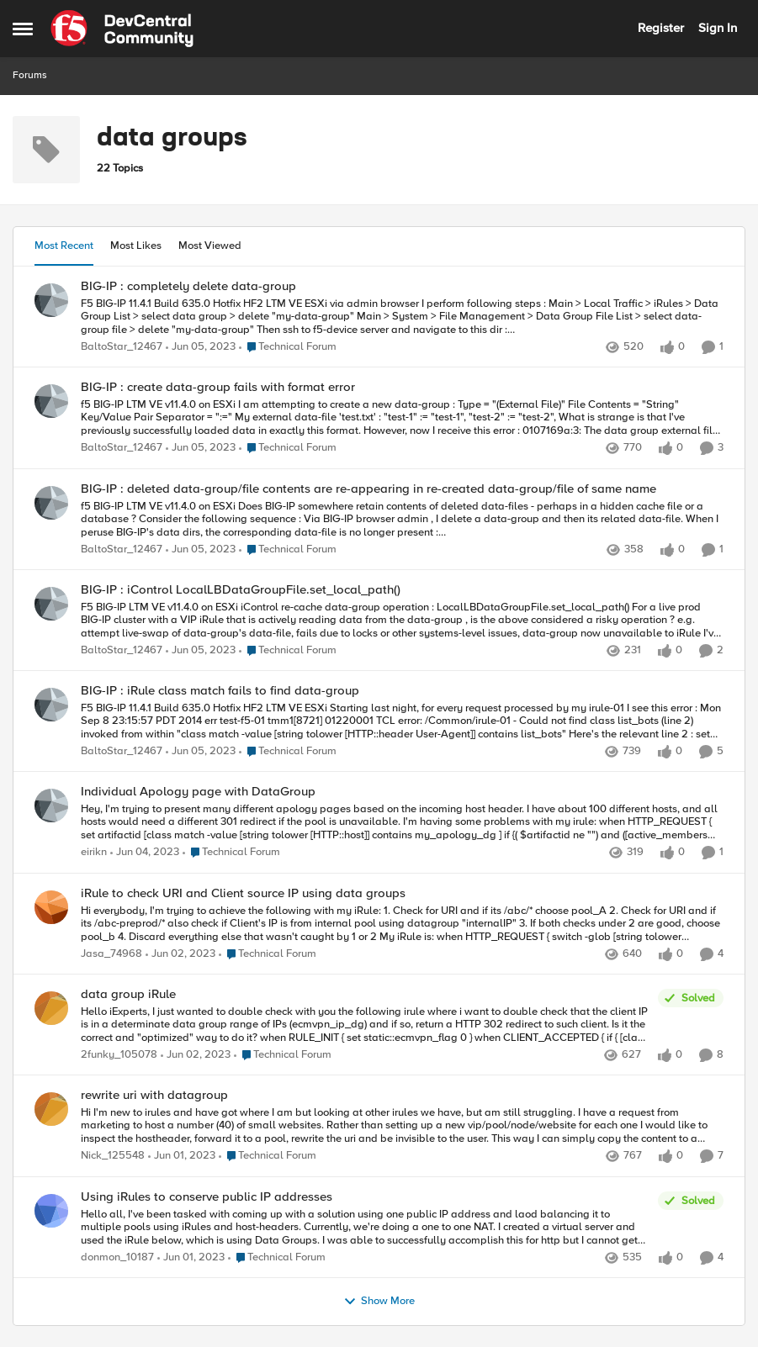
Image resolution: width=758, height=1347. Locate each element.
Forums (30, 75)
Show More (379, 1301)
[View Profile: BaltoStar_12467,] (51, 300)
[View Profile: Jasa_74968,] (51, 907)
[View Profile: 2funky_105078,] (51, 1008)
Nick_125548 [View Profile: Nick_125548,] (113, 1156)
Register (661, 27)
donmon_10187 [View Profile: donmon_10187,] (117, 1257)
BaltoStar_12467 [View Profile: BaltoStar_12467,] (121, 347)
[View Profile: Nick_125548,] (51, 1109)
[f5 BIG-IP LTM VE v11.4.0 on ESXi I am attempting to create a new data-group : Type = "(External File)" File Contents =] (402, 418)
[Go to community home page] (122, 28)
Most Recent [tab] (63, 245)
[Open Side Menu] (22, 28)
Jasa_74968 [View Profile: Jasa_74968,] (111, 954)
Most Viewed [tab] (209, 245)
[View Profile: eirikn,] (51, 805)
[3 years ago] (201, 347)
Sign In (717, 27)
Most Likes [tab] (136, 245)
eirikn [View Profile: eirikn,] (94, 853)
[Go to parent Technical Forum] (288, 347)
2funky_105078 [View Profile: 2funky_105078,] (119, 1055)
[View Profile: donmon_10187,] (51, 1211)
